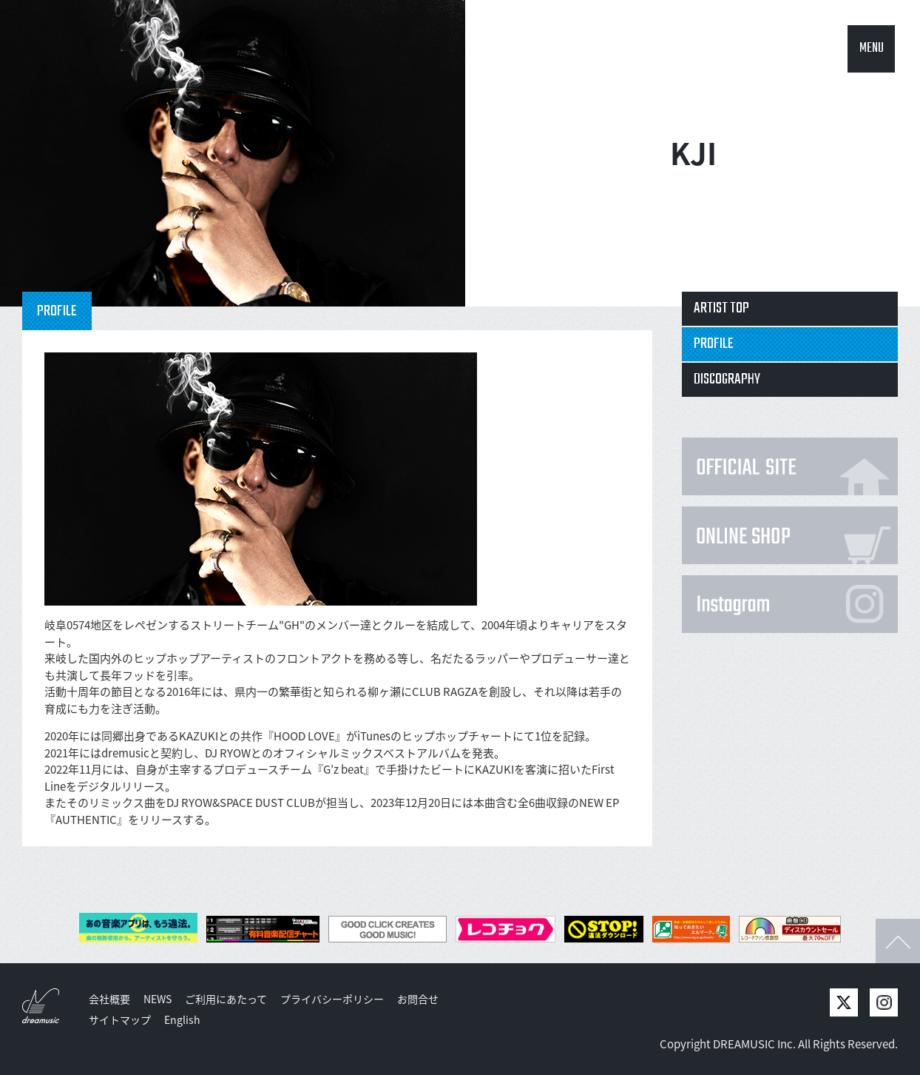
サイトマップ (120, 1019)
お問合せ (418, 998)
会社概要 (109, 998)
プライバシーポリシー (332, 998)
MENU (871, 48)
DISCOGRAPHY (727, 379)
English (182, 1019)
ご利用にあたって (226, 998)
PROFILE (714, 343)
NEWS (157, 998)
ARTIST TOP (721, 308)
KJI (693, 153)
